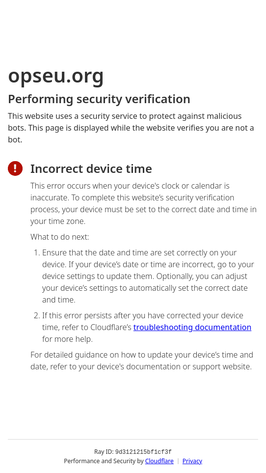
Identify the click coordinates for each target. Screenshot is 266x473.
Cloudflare (159, 460)
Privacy (192, 460)
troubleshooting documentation (192, 327)
